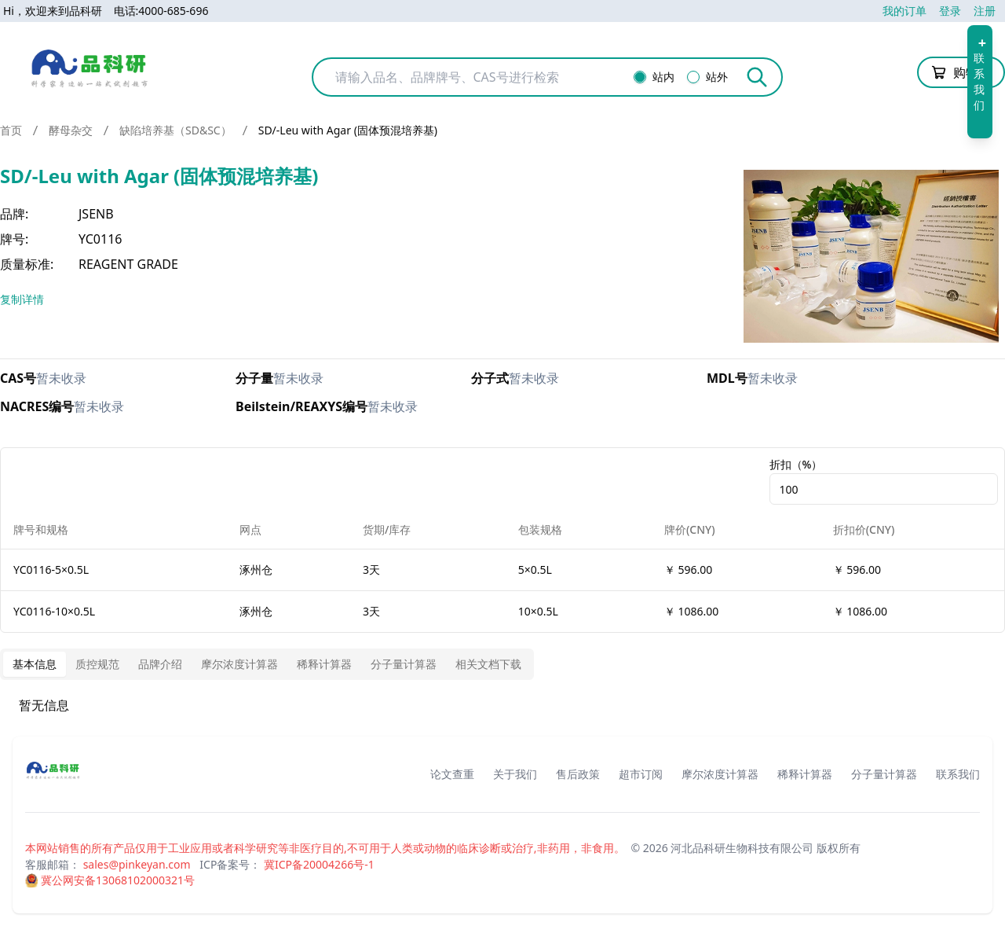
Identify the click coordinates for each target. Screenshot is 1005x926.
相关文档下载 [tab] (488, 663)
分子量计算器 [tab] (404, 663)
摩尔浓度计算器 (720, 773)
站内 (663, 77)
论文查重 (452, 773)
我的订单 (904, 10)
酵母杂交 (71, 130)
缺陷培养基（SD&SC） (175, 130)
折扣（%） (796, 464)
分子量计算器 (884, 773)
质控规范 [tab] (97, 663)
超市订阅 (641, 773)
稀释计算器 (804, 773)
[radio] (640, 77)
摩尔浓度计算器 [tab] (239, 663)
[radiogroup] (686, 77)
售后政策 (578, 773)
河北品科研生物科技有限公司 (742, 847)
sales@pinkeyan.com (137, 864)
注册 (985, 10)
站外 (717, 77)
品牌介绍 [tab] (160, 663)
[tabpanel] (502, 705)
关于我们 (515, 773)
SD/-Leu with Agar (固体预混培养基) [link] (347, 130)
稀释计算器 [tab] (324, 663)
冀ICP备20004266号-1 (319, 864)
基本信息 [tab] (35, 663)
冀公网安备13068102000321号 (118, 880)
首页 (11, 130)
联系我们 (958, 773)
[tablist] (267, 664)
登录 (950, 10)
